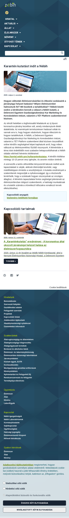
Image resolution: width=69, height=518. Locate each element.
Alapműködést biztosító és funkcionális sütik (27, 495)
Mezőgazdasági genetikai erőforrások (20, 368)
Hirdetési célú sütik (14, 488)
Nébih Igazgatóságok (13, 416)
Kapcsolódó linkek (12, 317)
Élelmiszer (8, 394)
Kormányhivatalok (12, 423)
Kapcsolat (9, 412)
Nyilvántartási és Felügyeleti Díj (17, 374)
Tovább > (11, 261)
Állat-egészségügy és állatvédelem (18, 339)
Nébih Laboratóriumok (13, 419)
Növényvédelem (11, 371)
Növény (7, 400)
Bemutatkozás (10, 301)
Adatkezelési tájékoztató (14, 320)
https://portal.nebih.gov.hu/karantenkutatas (25, 156)
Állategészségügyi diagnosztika (17, 343)
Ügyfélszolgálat (10, 429)
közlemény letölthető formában (22, 198)
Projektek (8, 314)
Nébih (17, 5)
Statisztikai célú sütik (15, 483)
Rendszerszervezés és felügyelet (18, 378)
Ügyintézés (9, 390)
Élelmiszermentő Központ (15, 435)
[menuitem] (34, 19)
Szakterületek (10, 335)
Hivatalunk (9, 297)
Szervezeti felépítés (12, 304)
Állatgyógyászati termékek (15, 346)
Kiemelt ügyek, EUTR (13, 362)
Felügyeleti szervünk (13, 311)
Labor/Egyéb (9, 403)
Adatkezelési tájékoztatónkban (18, 465)
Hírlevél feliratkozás (12, 438)
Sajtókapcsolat (10, 426)
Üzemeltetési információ (14, 326)
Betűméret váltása (65, 59)
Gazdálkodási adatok (13, 307)
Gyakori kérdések (12, 447)
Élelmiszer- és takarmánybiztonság (19, 352)
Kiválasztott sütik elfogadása (34, 510)
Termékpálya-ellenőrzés (14, 381)
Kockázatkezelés (11, 365)
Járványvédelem (11, 359)
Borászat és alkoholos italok (16, 349)
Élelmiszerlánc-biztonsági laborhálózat (20, 355)
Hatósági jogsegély (12, 432)
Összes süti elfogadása (34, 503)
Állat (6, 397)
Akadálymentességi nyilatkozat (17, 323)
